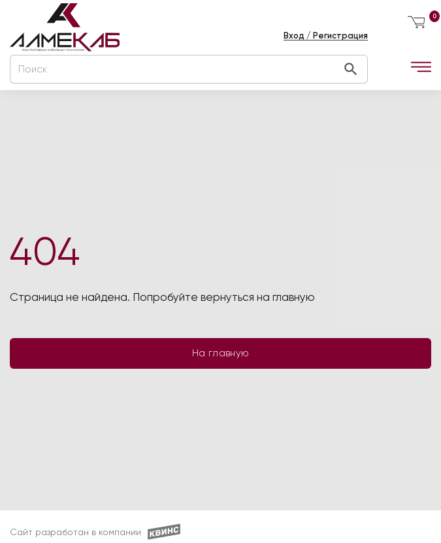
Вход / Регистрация (326, 35)
